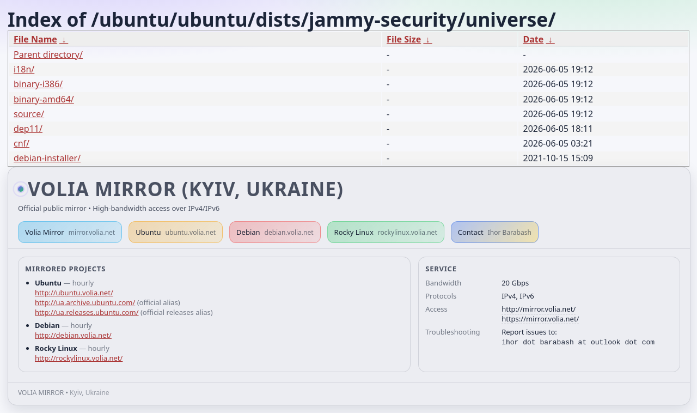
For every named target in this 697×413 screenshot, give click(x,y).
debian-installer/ (47, 158)
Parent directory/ (48, 54)
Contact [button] (494, 232)
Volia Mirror (70, 232)
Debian (275, 232)
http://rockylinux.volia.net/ (79, 358)
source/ (29, 114)
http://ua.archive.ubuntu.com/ (85, 302)
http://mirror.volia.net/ (539, 309)
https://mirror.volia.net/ (540, 319)
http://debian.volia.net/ (73, 335)
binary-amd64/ (44, 99)
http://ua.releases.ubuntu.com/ (86, 312)
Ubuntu (176, 232)
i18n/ (24, 69)
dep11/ (28, 129)
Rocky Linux (385, 232)
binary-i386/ (38, 84)
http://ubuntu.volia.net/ (74, 292)
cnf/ (21, 143)
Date (533, 39)
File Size (404, 39)
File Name (35, 39)
